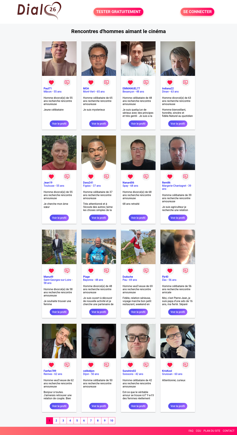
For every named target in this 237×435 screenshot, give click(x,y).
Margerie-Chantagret (174, 185)
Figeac (87, 185)
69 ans (133, 279)
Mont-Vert (89, 91)
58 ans (48, 283)
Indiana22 (168, 88)
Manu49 (48, 276)
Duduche (128, 276)
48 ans (140, 91)
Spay (125, 185)
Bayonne (88, 279)
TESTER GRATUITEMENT (118, 12)
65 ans (101, 91)
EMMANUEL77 (131, 88)
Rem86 (166, 182)
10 (111, 420)
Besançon (128, 91)
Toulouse (49, 185)
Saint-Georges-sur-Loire (57, 279)
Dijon (86, 374)
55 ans (58, 91)
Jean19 (48, 182)
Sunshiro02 (129, 370)
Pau (125, 279)
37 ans (97, 185)
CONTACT (229, 430)
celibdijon (88, 370)
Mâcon (48, 91)
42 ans (139, 374)
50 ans (95, 374)
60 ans (178, 374)
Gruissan (167, 374)
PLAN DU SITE (212, 430)
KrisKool (167, 370)
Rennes (48, 374)
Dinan (165, 91)
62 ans (58, 374)
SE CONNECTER (197, 12)
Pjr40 (165, 276)
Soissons (128, 374)
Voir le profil (59, 123)
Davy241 (88, 182)
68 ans (134, 185)
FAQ (191, 430)
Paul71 (48, 88)
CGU (198, 430)
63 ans (175, 91)
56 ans (172, 279)
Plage (86, 276)
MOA (86, 88)
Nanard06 (128, 182)
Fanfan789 (50, 370)
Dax (164, 279)
